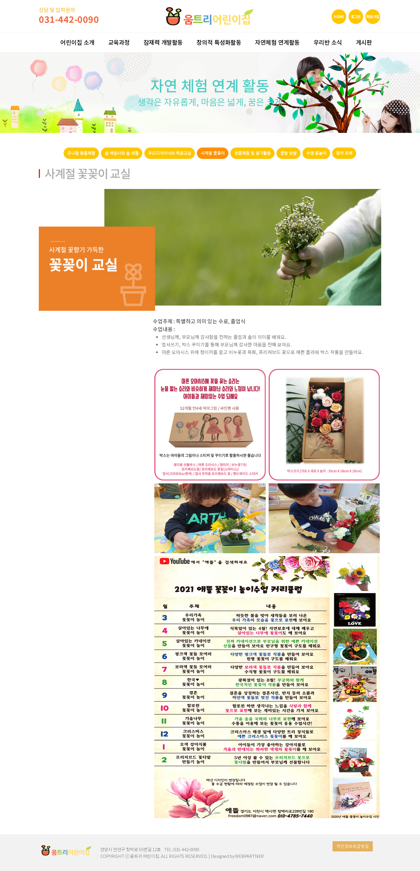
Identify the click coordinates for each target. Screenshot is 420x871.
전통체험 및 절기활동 (252, 153)
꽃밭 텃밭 (288, 153)
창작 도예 (344, 153)
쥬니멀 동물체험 (81, 153)
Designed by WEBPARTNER (237, 856)
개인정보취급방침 (352, 846)
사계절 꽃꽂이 (213, 153)
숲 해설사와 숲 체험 (122, 153)
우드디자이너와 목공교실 (169, 153)
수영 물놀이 (316, 153)
